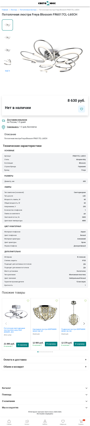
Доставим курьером (17, 120)
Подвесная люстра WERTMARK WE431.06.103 (73, 330)
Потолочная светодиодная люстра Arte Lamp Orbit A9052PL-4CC (14, 330)
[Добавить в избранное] (81, 108)
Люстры (14, 10)
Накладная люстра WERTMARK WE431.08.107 (45, 330)
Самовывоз (12, 127)
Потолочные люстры (28, 10)
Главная (5, 10)
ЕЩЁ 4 (7, 71)
